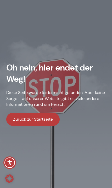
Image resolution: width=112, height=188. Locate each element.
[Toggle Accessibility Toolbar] (9, 162)
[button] (9, 178)
